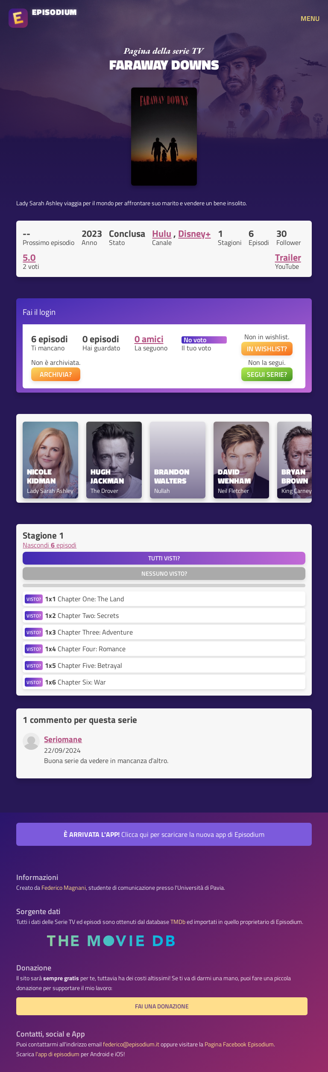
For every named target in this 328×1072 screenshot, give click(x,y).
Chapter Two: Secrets (82, 615)
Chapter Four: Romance (85, 649)
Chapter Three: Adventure (89, 632)
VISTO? (33, 599)
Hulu (161, 233)
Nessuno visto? (164, 573)
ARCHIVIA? (56, 374)
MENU (310, 18)
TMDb (177, 921)
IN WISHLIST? (267, 349)
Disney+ (194, 233)
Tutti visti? (164, 558)
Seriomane (63, 739)
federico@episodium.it (131, 1044)
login (47, 312)
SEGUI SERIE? (267, 374)
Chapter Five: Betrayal (83, 665)
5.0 (29, 257)
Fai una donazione (162, 1006)
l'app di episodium (57, 1054)
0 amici (149, 339)
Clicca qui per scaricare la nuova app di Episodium (164, 834)
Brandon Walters (172, 477)
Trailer (288, 257)
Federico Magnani (63, 887)
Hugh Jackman (107, 477)
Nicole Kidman (41, 477)
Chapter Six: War (75, 682)
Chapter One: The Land (84, 599)
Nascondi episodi (49, 545)
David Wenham (234, 477)
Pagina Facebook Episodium (239, 1044)
